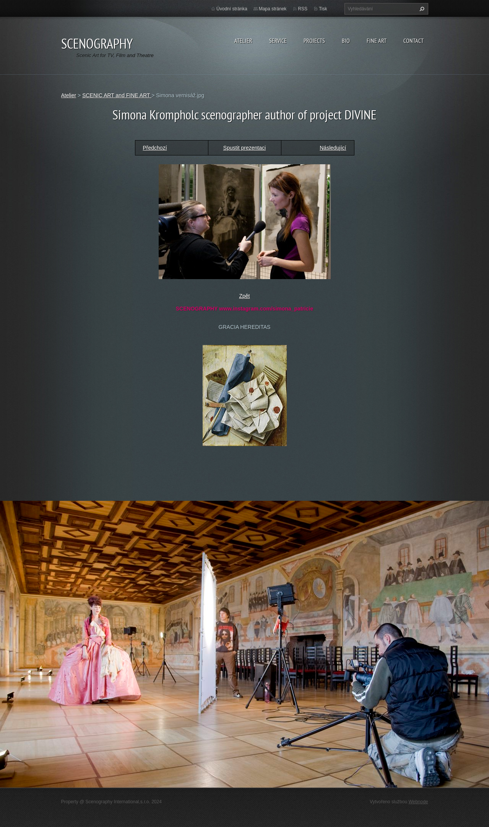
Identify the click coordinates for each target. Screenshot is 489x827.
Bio (346, 40)
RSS (302, 8)
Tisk (323, 8)
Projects (314, 40)
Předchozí (155, 148)
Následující (333, 148)
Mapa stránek (273, 8)
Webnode (418, 801)
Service (278, 40)
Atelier (243, 40)
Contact (413, 40)
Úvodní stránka (231, 8)
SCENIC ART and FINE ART (116, 95)
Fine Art (377, 40)
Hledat (421, 9)
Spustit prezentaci (244, 148)
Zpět (244, 296)
